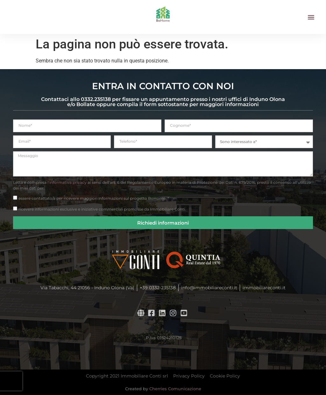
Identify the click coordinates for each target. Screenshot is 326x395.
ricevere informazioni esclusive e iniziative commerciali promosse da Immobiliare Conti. (102, 209)
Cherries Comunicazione (175, 388)
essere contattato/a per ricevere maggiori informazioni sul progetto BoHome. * (93, 198)
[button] (311, 17)
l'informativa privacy (67, 182)
